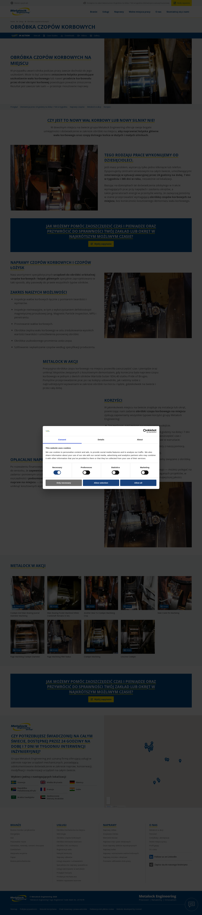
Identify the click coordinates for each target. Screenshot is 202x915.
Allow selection (101, 483)
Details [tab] (101, 439)
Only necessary (64, 483)
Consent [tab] (62, 439)
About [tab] (140, 439)
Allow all (138, 483)
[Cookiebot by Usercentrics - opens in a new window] (145, 431)
